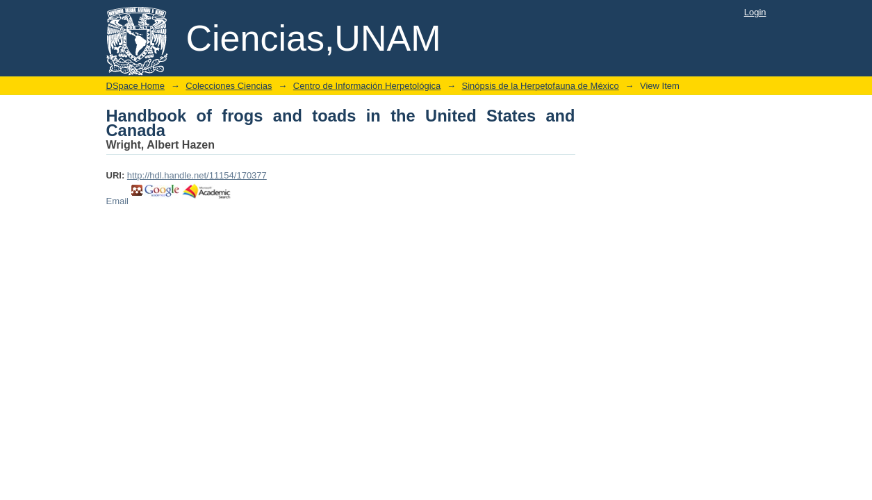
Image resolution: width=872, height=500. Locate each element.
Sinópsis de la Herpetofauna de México (540, 86)
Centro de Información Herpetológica (367, 86)
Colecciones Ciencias (229, 86)
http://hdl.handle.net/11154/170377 (197, 175)
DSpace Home (135, 86)
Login (755, 12)
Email (117, 201)
